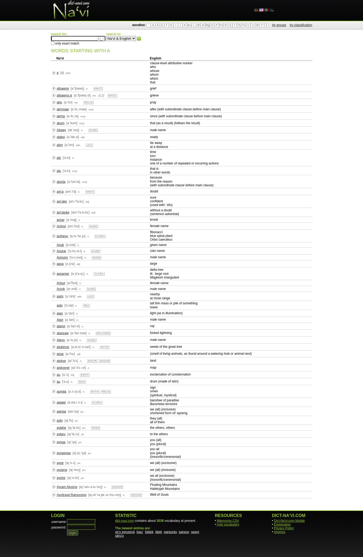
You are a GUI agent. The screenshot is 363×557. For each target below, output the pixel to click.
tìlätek (149, 532)
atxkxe (61, 361)
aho (59, 102)
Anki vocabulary (228, 524)
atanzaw (63, 333)
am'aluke (63, 212)
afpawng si (64, 95)
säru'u (119, 536)
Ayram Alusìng (67, 487)
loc (89, 145)
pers (95, 427)
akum (61, 123)
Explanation (282, 524)
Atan (60, 320)
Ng (207, 25)
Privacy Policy (284, 528)
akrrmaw (63, 109)
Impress (279, 532)
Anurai (61, 251)
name (93, 130)
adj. (83, 137)
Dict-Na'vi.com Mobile (289, 521)
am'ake (62, 201)
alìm (60, 145)
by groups (279, 25)
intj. (73, 374)
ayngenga (64, 453)
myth (104, 347)
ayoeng (62, 470)
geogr (104, 361)
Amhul (61, 226)
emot (98, 88)
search (139, 39)
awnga (61, 411)
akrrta (61, 116)
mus (82, 381)
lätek (158, 532)
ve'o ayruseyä (125, 532)
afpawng (63, 88)
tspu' (140, 532)
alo (59, 158)
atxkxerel (63, 368)
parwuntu (170, 532)
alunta (61, 182)
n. (87, 88)
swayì (195, 532)
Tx (243, 25)
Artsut (61, 283)
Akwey (61, 130)
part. (68, 72)
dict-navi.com (124, 521)
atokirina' (63, 347)
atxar (60, 354)
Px (221, 25)
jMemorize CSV (228, 521)
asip (60, 305)
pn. (82, 411)
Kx (189, 25)
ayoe (60, 463)
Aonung (62, 257)
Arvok (61, 289)
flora (100, 236)
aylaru (61, 434)
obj (86, 305)
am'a (60, 191)
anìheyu (62, 236)
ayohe (61, 478)
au (58, 375)
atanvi (61, 326)
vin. (95, 95)
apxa (60, 264)
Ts (239, 25)
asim (60, 296)
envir (92, 361)
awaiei (61, 402)
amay (61, 220)
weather (103, 333)
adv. (78, 145)
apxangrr (63, 274)
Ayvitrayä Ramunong (71, 495)
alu (59, 171)
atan (60, 313)
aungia (61, 391)
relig (88, 102)
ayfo (60, 420)
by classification (301, 25)
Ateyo (61, 340)
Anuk (60, 245)
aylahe (61, 428)
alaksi (61, 137)
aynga (61, 442)
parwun (184, 532)
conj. (91, 109)
